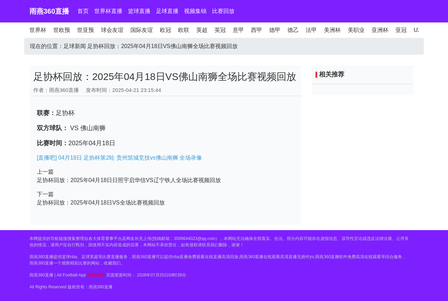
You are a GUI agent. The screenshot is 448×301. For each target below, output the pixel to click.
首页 (83, 11)
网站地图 (95, 275)
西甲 (256, 30)
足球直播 (167, 11)
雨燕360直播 (49, 11)
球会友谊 (112, 30)
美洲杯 (332, 30)
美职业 (356, 30)
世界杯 (37, 30)
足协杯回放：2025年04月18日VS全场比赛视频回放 (101, 203)
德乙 (293, 30)
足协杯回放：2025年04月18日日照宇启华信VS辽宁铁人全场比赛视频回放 (129, 180)
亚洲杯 (380, 30)
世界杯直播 (108, 11)
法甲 (311, 30)
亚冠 (401, 30)
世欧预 (61, 30)
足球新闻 (74, 46)
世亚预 (85, 30)
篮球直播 (139, 11)
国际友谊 (141, 30)
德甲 (274, 30)
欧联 (183, 30)
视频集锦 (195, 11)
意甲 (238, 30)
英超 (202, 30)
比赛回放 (223, 11)
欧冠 (165, 30)
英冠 (220, 30)
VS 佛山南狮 (87, 128)
